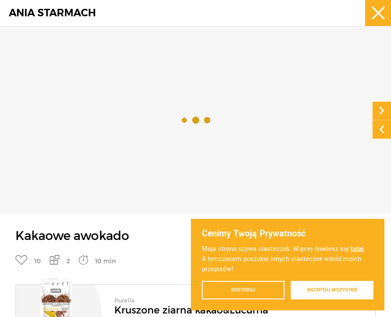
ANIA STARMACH (52, 13)
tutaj (357, 249)
